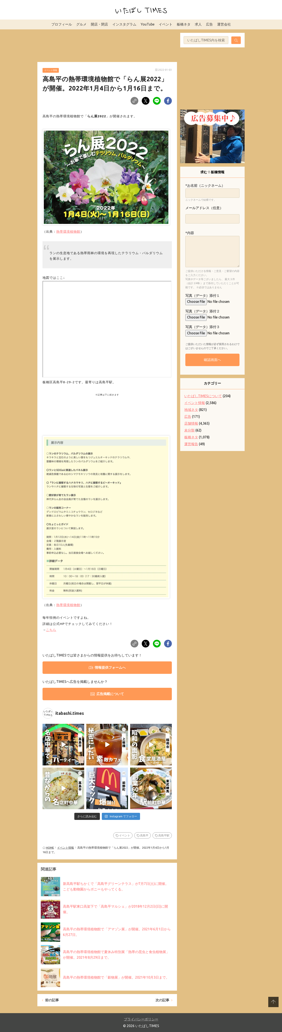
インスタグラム (124, 24)
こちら (51, 630)
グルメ (81, 24)
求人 (198, 24)
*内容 (189, 233)
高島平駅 (163, 835)
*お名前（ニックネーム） (205, 185)
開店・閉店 (99, 24)
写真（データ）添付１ (202, 295)
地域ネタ (191, 410)
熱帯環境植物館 (68, 231)
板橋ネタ (184, 24)
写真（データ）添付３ (202, 327)
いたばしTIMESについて (203, 396)
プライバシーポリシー (141, 1019)
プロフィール (61, 24)
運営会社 (224, 24)
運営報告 (191, 444)
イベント (165, 24)
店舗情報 (191, 423)
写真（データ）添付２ (202, 311)
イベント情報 (50, 70)
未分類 (189, 430)
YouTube (147, 24)
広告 (209, 24)
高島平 (144, 835)
